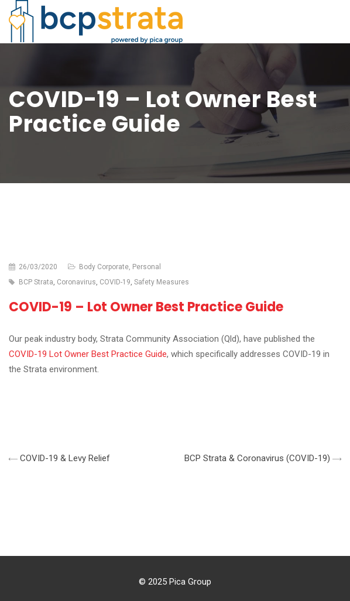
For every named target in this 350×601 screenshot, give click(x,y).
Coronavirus (76, 282)
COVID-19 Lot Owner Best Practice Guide (88, 354)
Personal (146, 267)
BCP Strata (36, 282)
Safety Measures (161, 282)
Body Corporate (104, 267)
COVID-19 (115, 282)
